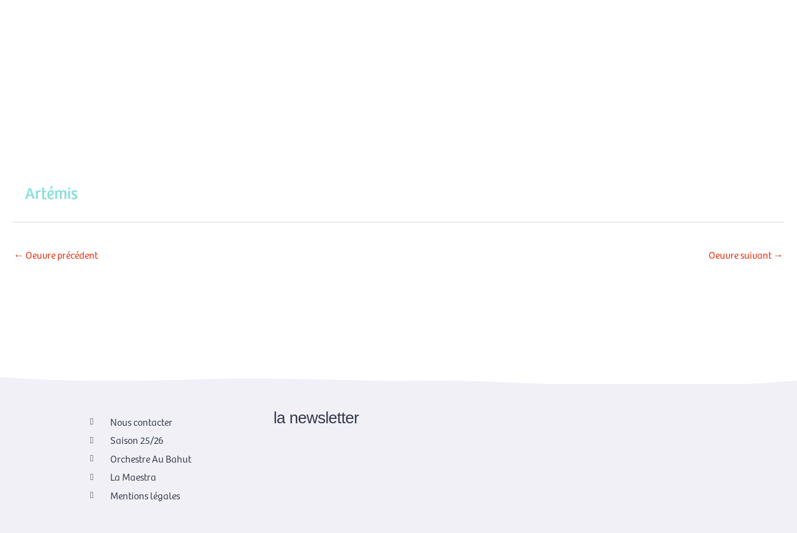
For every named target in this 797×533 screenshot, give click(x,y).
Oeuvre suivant (746, 254)
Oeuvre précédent (56, 254)
